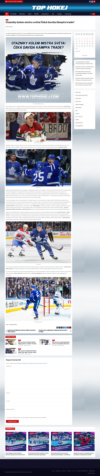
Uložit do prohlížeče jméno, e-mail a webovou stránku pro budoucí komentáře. (26, 417)
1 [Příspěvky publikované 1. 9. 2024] (92, 36)
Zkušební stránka (91, 473)
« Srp (83, 55)
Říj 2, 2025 (54, 345)
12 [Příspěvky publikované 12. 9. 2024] (84, 41)
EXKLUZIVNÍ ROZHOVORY (81, 95)
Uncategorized (79, 125)
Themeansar (29, 472)
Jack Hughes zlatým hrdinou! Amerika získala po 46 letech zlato (15, 453)
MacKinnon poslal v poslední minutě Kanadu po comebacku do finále (84, 453)
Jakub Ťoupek (26, 345)
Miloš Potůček (60, 345)
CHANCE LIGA (58, 471)
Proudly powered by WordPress (11, 472)
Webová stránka (10, 409)
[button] (90, 14)
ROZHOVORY (22, 14)
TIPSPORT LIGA (92, 471)
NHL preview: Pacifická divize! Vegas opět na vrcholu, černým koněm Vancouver (27, 343)
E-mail (8, 401)
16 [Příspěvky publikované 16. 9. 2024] (76, 43)
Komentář (9, 366)
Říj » (86, 55)
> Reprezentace (45, 14)
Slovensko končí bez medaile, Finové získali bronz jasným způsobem (38, 453)
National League (79, 104)
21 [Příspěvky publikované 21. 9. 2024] (89, 43)
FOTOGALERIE (13, 14)
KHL (73, 471)
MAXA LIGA (78, 101)
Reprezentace (79, 122)
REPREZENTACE (85, 471)
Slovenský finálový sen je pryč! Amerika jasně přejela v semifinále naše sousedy (83, 73)
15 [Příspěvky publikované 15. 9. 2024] (92, 41)
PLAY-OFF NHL (78, 116)
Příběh (77, 119)
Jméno (8, 393)
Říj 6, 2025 (20, 345)
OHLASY (29, 14)
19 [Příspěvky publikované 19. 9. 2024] (84, 43)
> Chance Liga (67, 14)
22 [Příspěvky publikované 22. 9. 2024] (92, 43)
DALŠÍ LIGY (78, 92)
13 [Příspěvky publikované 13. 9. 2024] (87, 41)
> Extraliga (59, 14)
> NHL (53, 14)
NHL (7, 19)
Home (53, 471)
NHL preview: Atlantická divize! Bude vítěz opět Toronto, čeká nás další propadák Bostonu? (27, 352)
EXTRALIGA (78, 98)
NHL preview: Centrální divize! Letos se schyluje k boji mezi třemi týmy (61, 343)
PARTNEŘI (36, 14)
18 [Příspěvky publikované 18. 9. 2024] (82, 43)
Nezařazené (78, 107)
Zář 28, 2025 (21, 354)
